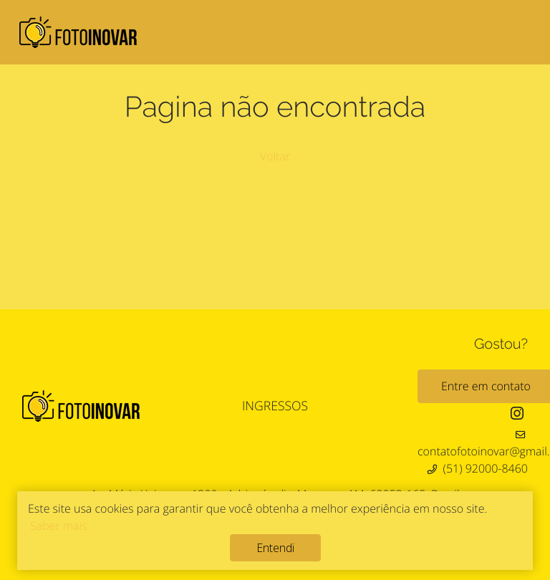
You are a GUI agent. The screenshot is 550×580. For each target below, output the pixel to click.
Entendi (275, 548)
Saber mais (58, 525)
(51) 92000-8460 (485, 468)
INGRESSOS (275, 406)
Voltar (275, 156)
